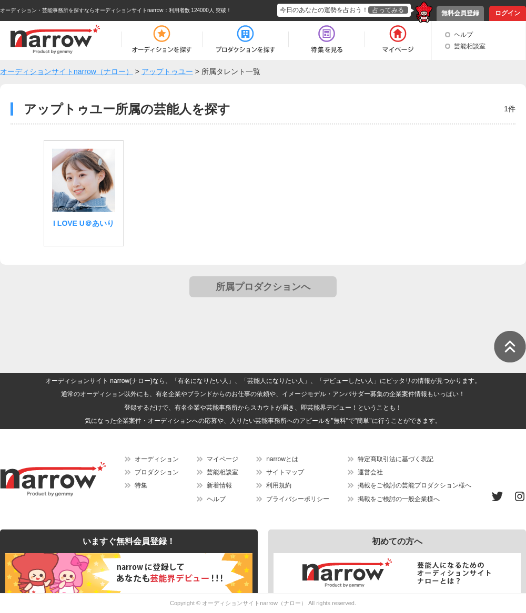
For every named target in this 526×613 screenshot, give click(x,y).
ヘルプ (463, 34)
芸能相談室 (469, 46)
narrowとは (282, 459)
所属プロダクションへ (263, 287)
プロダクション (157, 472)
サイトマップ (285, 472)
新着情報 (219, 485)
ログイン (507, 13)
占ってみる (388, 10)
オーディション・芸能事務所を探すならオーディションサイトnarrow (82, 10)
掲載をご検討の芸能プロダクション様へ (414, 485)
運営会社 (370, 472)
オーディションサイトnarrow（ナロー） (254, 603)
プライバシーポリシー (297, 499)
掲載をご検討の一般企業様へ (399, 499)
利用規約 (278, 485)
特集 (141, 485)
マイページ (222, 459)
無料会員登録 (460, 13)
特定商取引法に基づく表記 (395, 459)
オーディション (157, 459)
